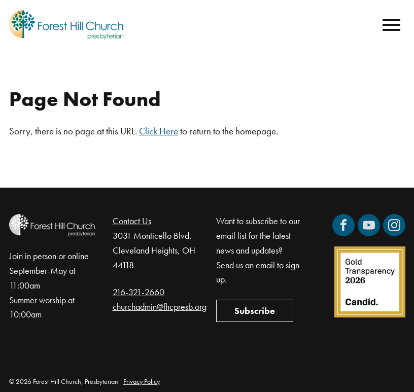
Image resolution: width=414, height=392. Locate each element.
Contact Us (132, 221)
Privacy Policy (141, 381)
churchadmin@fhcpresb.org (159, 306)
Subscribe (254, 310)
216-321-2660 (138, 292)
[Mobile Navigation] (389, 25)
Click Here (158, 131)
